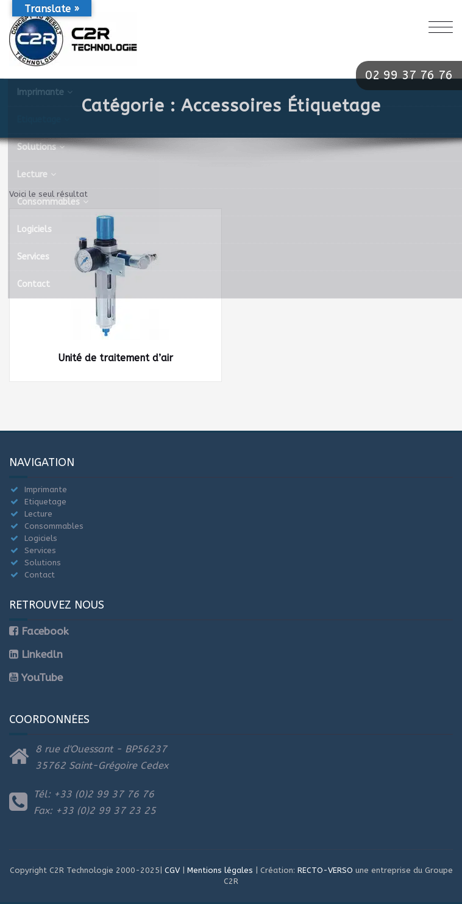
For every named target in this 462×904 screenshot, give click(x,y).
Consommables (54, 526)
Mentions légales (220, 870)
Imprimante (45, 489)
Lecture (38, 513)
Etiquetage (45, 501)
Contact (39, 574)
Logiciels (40, 538)
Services (40, 550)
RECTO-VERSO (325, 870)
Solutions (42, 562)
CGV (172, 870)
